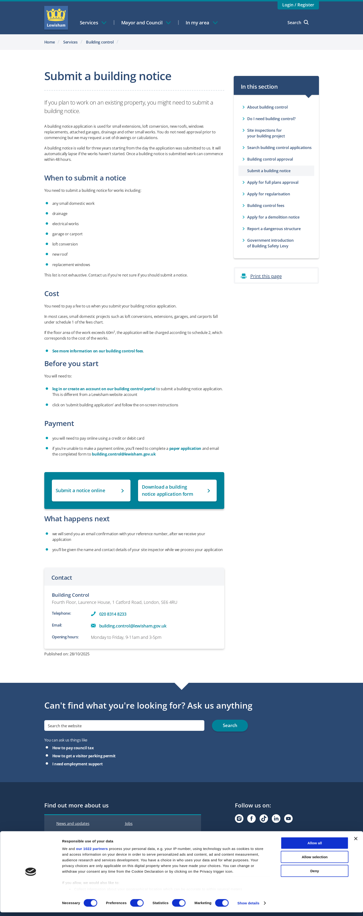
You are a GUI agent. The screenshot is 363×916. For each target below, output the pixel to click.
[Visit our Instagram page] (239, 818)
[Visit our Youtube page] (288, 818)
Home (49, 42)
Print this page (266, 276)
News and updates (73, 823)
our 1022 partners (92, 852)
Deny (314, 874)
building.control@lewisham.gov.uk (124, 454)
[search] (124, 725)
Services (70, 42)
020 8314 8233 (112, 614)
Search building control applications (279, 147)
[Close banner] (355, 842)
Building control (99, 42)
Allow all (314, 847)
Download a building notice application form (167, 490)
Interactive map (70, 833)
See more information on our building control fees (97, 351)
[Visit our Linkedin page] (276, 818)
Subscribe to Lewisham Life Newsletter (269, 833)
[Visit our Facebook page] (251, 818)
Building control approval (270, 159)
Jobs (129, 823)
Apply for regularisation (268, 194)
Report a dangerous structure (274, 228)
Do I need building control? (271, 118)
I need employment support (77, 764)
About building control (267, 107)
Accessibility (136, 833)
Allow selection (314, 861)
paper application (185, 448)
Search (298, 22)
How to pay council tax (73, 747)
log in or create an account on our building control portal (104, 388)
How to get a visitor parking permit (84, 755)
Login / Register (298, 5)
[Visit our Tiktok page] (264, 818)
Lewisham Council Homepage (56, 18)
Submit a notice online (80, 490)
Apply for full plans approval (272, 182)
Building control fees (265, 205)
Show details (249, 907)
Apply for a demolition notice (273, 217)
